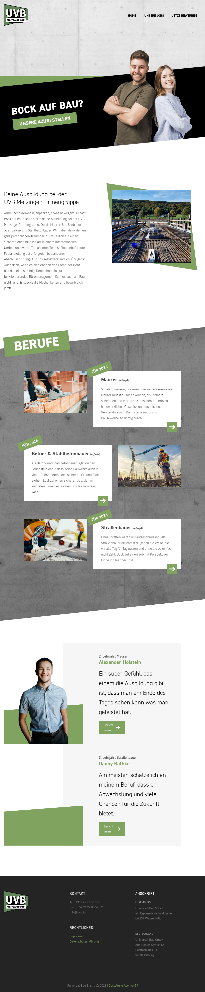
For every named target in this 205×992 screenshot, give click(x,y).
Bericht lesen (112, 727)
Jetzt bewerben (184, 15)
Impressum (77, 936)
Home (132, 15)
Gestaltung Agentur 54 (123, 985)
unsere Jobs (154, 15)
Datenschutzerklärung (84, 941)
